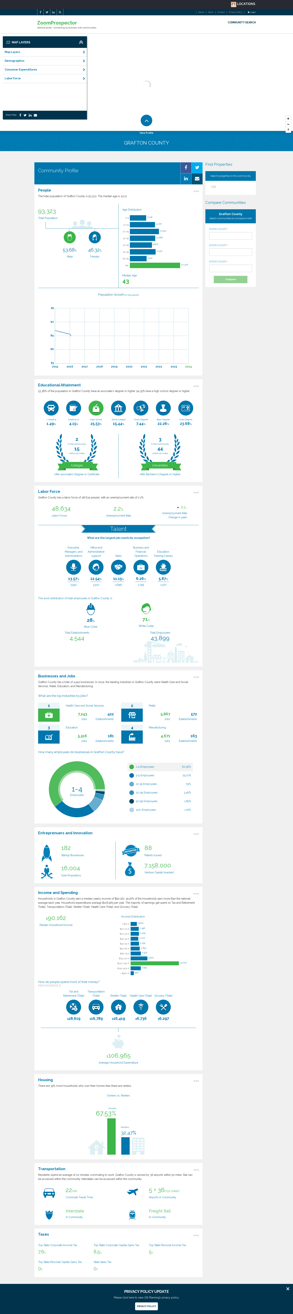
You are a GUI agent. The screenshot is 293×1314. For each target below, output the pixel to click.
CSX (213, 186)
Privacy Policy (235, 12)
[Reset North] (288, 130)
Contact (221, 12)
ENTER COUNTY (230, 234)
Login (252, 12)
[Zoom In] (288, 119)
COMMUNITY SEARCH (242, 22)
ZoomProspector (57, 23)
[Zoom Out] (288, 124)
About (201, 12)
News (210, 12)
